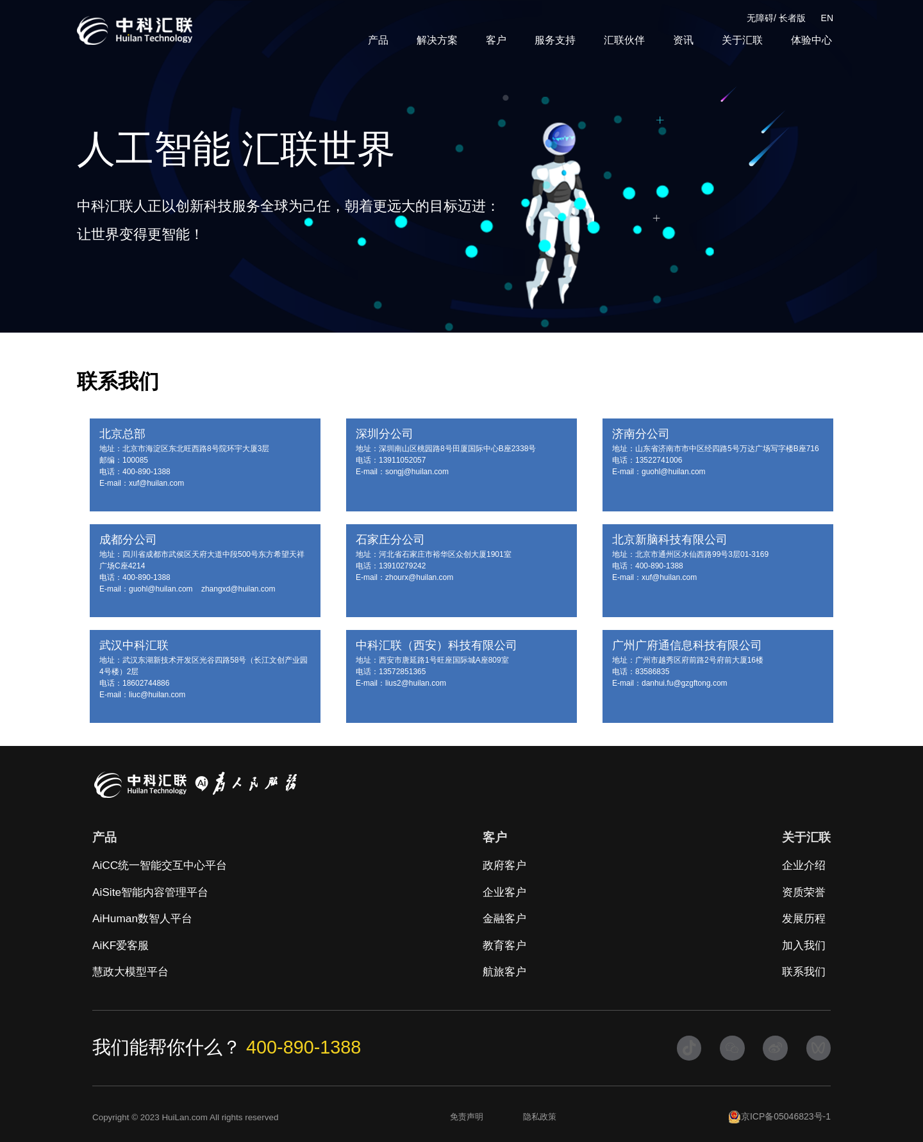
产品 (378, 40)
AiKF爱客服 (120, 945)
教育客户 (504, 945)
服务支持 (555, 40)
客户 (496, 40)
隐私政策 (539, 1116)
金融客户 (504, 918)
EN (827, 18)
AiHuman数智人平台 (142, 918)
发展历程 (804, 918)
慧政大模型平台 (130, 971)
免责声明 (466, 1116)
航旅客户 (504, 971)
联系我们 (804, 971)
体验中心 (811, 40)
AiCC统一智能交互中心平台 (159, 865)
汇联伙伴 (624, 40)
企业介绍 (804, 865)
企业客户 (504, 892)
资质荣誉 (804, 892)
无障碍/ (761, 18)
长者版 (792, 18)
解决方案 (437, 40)
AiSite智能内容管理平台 (150, 892)
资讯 (683, 40)
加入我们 (804, 945)
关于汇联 (742, 40)
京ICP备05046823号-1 (779, 1117)
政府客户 (504, 865)
